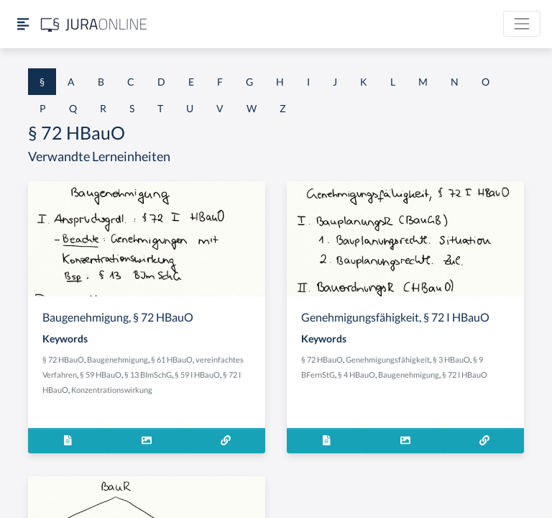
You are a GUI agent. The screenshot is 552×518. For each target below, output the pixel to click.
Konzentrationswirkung (111, 389)
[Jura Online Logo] (94, 24)
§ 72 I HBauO (464, 374)
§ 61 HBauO (172, 359)
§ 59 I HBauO (197, 374)
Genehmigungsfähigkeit (388, 359)
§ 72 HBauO (63, 359)
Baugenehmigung (117, 359)
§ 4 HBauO (356, 374)
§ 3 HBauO (451, 359)
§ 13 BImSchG (148, 374)
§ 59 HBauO (100, 374)
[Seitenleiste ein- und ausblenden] (23, 24)
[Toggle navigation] (521, 24)
